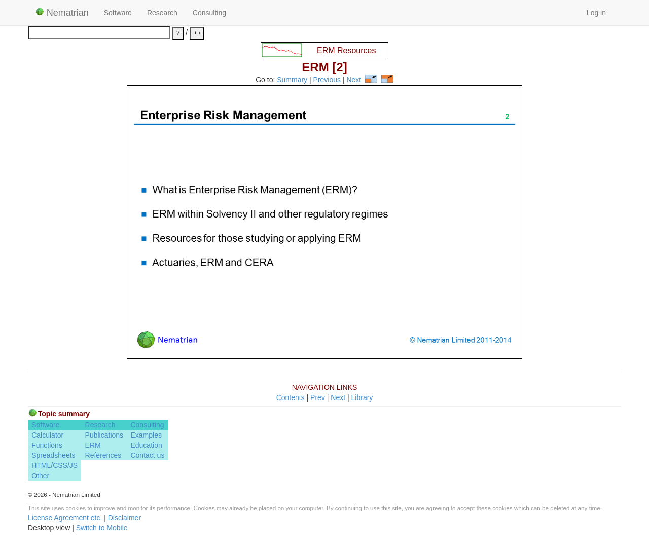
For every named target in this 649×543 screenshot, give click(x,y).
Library (362, 397)
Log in (596, 13)
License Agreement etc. (65, 518)
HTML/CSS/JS (54, 465)
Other (40, 476)
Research (162, 13)
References (103, 455)
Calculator (47, 435)
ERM (93, 445)
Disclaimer (124, 518)
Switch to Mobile (102, 528)
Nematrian (62, 13)
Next (353, 80)
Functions (46, 445)
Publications (104, 435)
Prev (317, 397)
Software (118, 13)
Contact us (147, 455)
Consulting (209, 13)
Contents (290, 397)
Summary (292, 80)
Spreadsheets (53, 455)
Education (146, 445)
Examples (145, 435)
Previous (327, 80)
